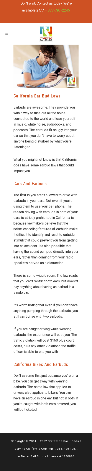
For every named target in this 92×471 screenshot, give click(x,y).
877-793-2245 (59, 10)
